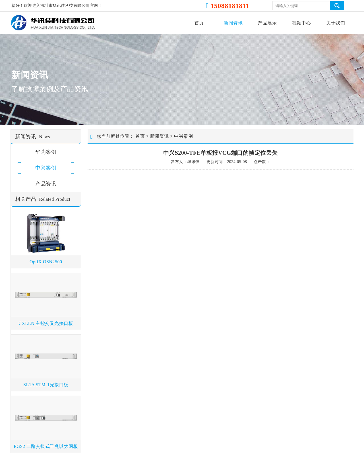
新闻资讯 (233, 22)
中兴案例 (183, 136)
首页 (199, 22)
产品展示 (267, 22)
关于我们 (335, 22)
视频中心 (301, 22)
